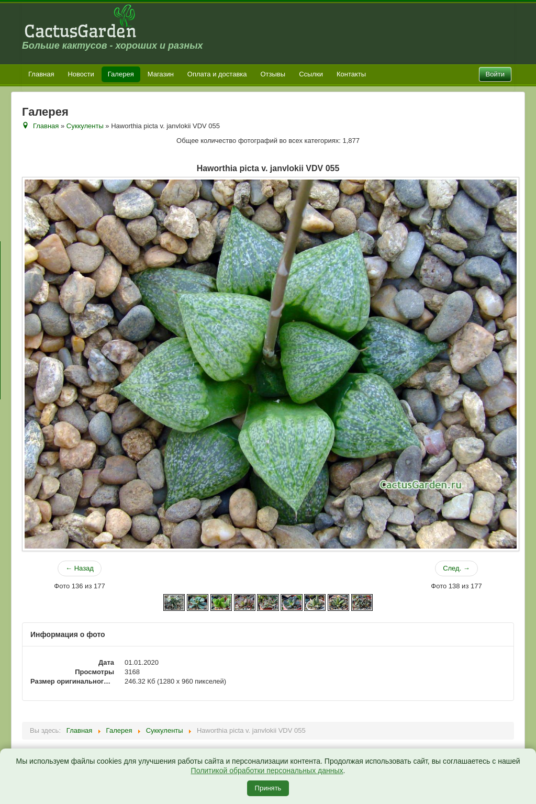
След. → (456, 568)
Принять (268, 788)
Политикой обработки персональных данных (267, 770)
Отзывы (273, 74)
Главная (41, 74)
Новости (81, 74)
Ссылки (311, 74)
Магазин (161, 74)
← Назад (79, 568)
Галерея (121, 74)
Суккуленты (85, 126)
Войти (495, 74)
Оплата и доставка (217, 74)
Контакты (351, 74)
